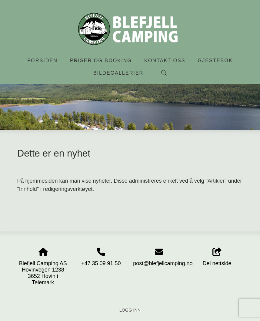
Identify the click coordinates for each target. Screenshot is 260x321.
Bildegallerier (118, 73)
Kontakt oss (164, 60)
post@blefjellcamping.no (162, 263)
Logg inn (130, 310)
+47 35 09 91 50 (101, 263)
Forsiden (42, 60)
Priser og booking (101, 60)
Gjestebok (215, 60)
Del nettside (217, 257)
